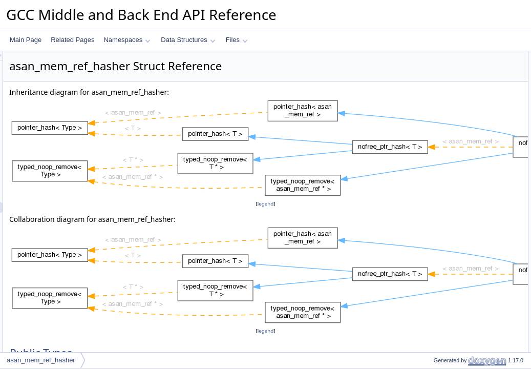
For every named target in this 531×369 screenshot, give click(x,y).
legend (267, 203)
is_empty (437, 180)
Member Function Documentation (462, 259)
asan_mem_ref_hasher (41, 360)
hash (431, 102)
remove (435, 192)
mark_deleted (443, 147)
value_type (440, 68)
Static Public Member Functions (460, 90)
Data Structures (188, 40)
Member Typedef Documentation (461, 226)
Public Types (434, 56)
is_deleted (439, 169)
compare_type (444, 79)
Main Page (25, 40)
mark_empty (442, 158)
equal (432, 113)
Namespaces (126, 40)
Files (237, 40)
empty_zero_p (444, 214)
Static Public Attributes (447, 203)
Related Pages (72, 40)
